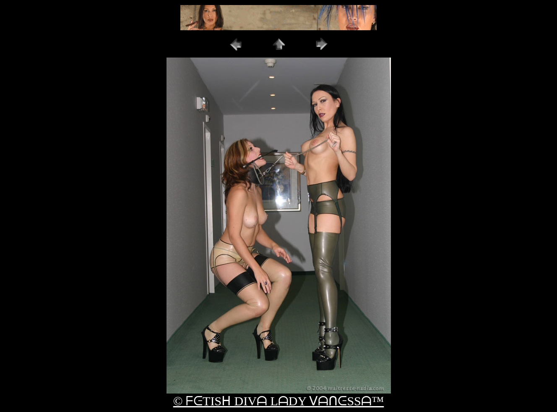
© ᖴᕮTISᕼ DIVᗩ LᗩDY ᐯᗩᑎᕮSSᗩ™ (278, 401)
